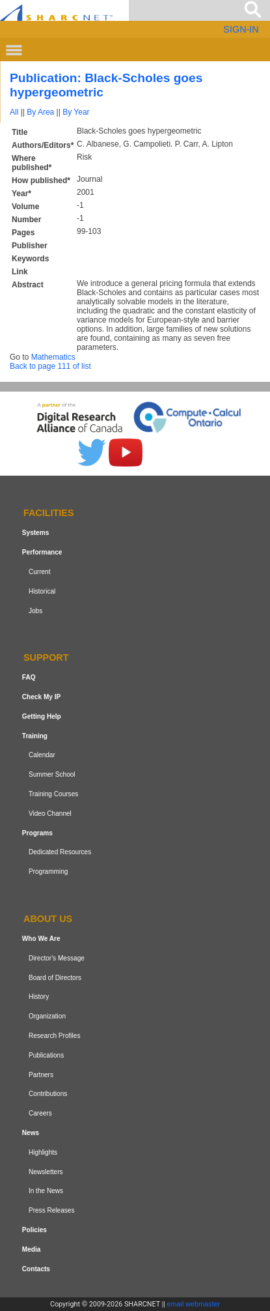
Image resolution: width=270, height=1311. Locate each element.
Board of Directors (55, 977)
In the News (46, 1190)
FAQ (29, 677)
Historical (42, 591)
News (30, 1132)
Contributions (48, 1093)
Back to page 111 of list (50, 366)
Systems (35, 532)
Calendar (42, 755)
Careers (40, 1113)
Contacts (36, 1269)
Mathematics (53, 357)
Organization (47, 1016)
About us (47, 919)
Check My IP (41, 696)
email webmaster (194, 1304)
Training (34, 736)
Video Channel (50, 813)
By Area (40, 112)
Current (40, 571)
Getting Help (41, 716)
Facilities (48, 513)
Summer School (52, 774)
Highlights (43, 1152)
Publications (46, 1055)
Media (31, 1249)
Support (46, 658)
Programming (48, 871)
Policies (34, 1229)
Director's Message (57, 958)
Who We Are (41, 938)
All (14, 112)
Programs (37, 833)
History (39, 996)
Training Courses (53, 794)
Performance (42, 552)
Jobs (35, 610)
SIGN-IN (240, 29)
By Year (75, 112)
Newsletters (46, 1171)
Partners (41, 1074)
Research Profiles (55, 1035)
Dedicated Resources (60, 852)
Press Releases (52, 1210)
